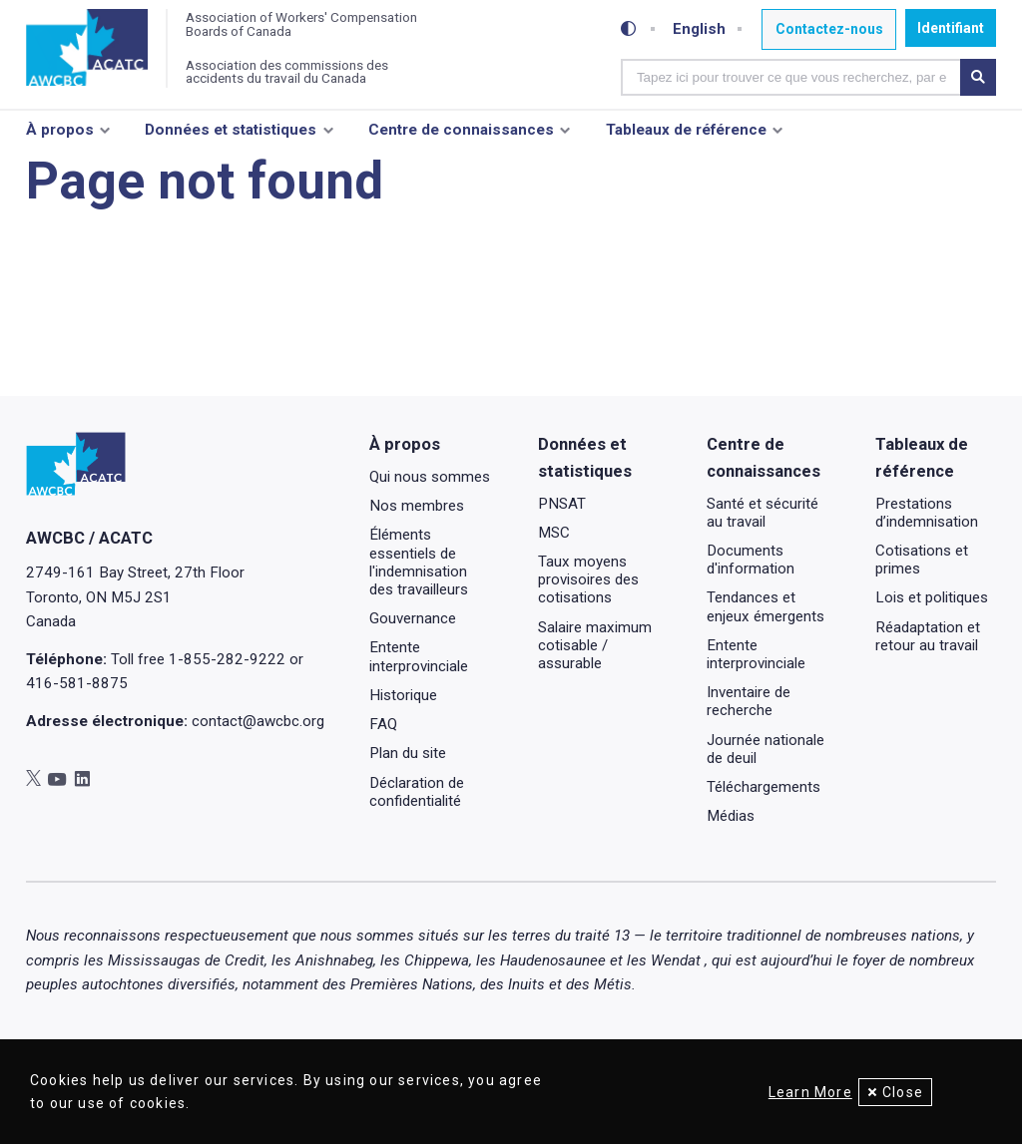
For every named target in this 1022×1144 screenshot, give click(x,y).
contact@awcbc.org (258, 774)
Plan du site (407, 807)
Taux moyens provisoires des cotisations (588, 633)
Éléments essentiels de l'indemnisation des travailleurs (418, 615)
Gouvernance (412, 672)
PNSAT (562, 557)
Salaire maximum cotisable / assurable (595, 698)
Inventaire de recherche (748, 755)
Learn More (801, 1092)
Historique (403, 748)
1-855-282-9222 (227, 712)
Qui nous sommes (429, 530)
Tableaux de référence (686, 137)
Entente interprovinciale (418, 710)
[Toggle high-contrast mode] (631, 28)
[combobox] (792, 75)
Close (902, 1092)
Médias (731, 870)
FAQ (383, 778)
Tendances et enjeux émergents (765, 660)
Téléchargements (763, 841)
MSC (554, 585)
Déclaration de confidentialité (416, 845)
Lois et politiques (931, 651)
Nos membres (416, 560)
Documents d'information (750, 613)
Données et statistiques (230, 137)
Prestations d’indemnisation (926, 565)
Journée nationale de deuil (765, 802)
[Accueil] (92, 52)
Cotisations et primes (921, 613)
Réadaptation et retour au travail (927, 689)
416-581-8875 (77, 736)
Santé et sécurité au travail (762, 565)
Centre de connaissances (461, 137)
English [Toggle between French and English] (701, 28)
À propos (60, 137)
